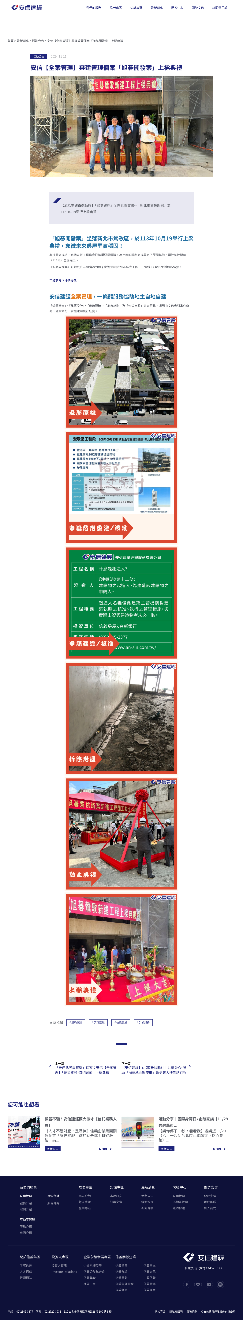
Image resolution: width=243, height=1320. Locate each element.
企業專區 (85, 1208)
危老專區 (85, 1187)
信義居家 (150, 1290)
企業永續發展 (93, 1265)
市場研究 (116, 1196)
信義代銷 (121, 1271)
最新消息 (23, 40)
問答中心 (179, 1187)
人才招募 (26, 1271)
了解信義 (26, 1265)
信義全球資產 (124, 1283)
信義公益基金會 (94, 1271)
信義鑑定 (121, 1290)
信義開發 (121, 1277)
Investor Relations (64, 1271)
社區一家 (90, 1283)
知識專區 (117, 1187)
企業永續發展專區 (97, 1256)
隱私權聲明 (176, 1311)
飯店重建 (85, 1202)
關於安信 (211, 1187)
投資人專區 (60, 1256)
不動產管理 (27, 1219)
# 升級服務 (143, 1022)
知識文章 (116, 1202)
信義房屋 (121, 1265)
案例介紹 (26, 1209)
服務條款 (192, 1311)
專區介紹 (85, 1196)
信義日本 (150, 1265)
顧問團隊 (210, 1202)
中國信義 (150, 1277)
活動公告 (38, 40)
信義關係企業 (125, 1256)
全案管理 (26, 1196)
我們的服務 (28, 1187)
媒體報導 (147, 1202)
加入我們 (210, 1208)
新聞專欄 (147, 1208)
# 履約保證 (75, 1022)
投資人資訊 (59, 1265)
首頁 (11, 40)
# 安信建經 (98, 1022)
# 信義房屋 (120, 1022)
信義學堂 (90, 1277)
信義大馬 (150, 1271)
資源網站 (26, 1277)
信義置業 (150, 1283)
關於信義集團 (30, 1256)
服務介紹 (26, 1203)
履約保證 (53, 1196)
